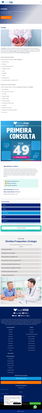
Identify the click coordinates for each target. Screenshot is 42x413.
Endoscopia (31, 331)
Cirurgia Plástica (10, 338)
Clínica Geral (10, 340)
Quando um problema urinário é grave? (10, 271)
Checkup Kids (10, 367)
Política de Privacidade (13, 401)
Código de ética (21, 382)
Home (16, 22)
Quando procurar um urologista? (8, 252)
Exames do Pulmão (31, 345)
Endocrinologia (10, 345)
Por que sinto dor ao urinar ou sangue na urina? (11, 260)
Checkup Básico (10, 358)
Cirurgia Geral (10, 336)
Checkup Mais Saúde (10, 369)
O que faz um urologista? (7, 249)
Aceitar (17, 403)
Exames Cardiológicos (31, 336)
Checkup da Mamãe (10, 360)
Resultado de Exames (21, 378)
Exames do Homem (31, 343)
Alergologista (10, 329)
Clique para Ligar (21, 411)
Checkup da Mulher (10, 362)
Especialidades (20, 22)
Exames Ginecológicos (31, 347)
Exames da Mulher (31, 338)
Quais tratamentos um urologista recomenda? (11, 267)
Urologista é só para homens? (8, 274)
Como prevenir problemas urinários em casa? (11, 263)
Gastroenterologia (11, 347)
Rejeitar (8, 403)
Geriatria (10, 349)
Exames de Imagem (31, 340)
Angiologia (10, 331)
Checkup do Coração (10, 365)
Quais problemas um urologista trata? (9, 256)
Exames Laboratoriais (31, 349)
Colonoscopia (31, 329)
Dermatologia (10, 343)
